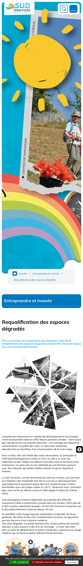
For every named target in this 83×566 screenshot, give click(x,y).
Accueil (23, 273)
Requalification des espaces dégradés (35, 279)
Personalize (72, 562)
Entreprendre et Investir (45, 273)
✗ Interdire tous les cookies (47, 562)
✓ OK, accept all (19, 562)
